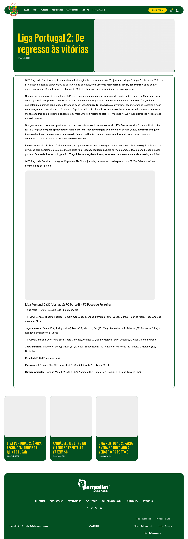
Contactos (148, 501)
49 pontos (69, 161)
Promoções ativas (163, 519)
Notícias (86, 10)
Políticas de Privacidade (143, 526)
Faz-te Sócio (91, 501)
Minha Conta (132, 501)
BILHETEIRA (157, 10)
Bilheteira (40, 501)
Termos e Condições (143, 519)
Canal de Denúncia (165, 526)
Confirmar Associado (112, 501)
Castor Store (73, 10)
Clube (27, 10)
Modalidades (58, 10)
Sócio (36, 10)
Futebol (45, 10)
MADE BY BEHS (94, 526)
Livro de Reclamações (152, 533)
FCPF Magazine (98, 10)
